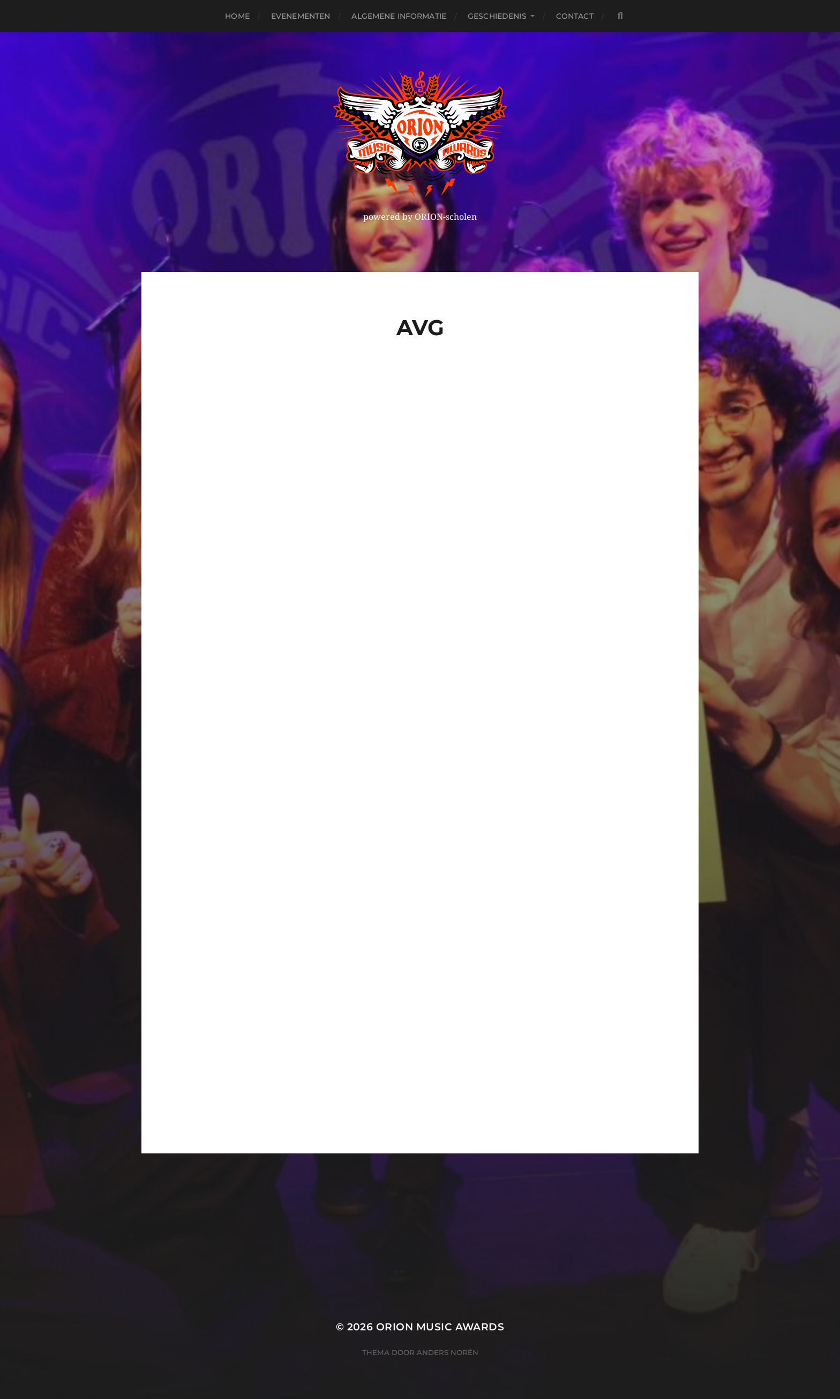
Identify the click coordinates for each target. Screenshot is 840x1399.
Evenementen (301, 16)
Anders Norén (447, 1352)
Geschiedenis (497, 16)
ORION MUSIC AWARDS (440, 1327)
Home (237, 16)
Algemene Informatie (398, 16)
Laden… (452, 742)
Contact (575, 16)
